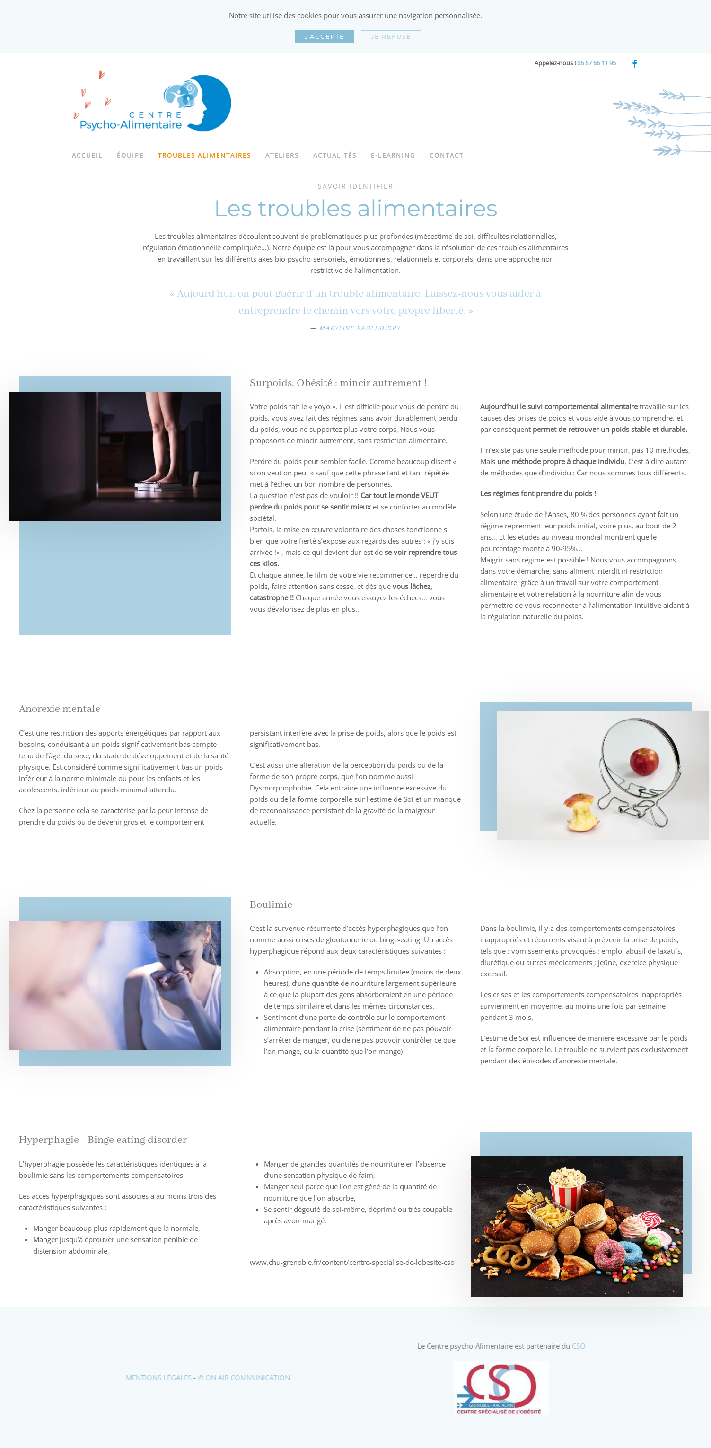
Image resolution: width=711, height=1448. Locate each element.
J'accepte (324, 36)
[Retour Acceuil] (154, 104)
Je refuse (391, 36)
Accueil (87, 155)
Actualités (335, 155)
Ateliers (282, 155)
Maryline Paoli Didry (360, 328)
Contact (447, 155)
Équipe (130, 155)
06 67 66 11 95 (596, 63)
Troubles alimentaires (204, 155)
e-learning (393, 155)
